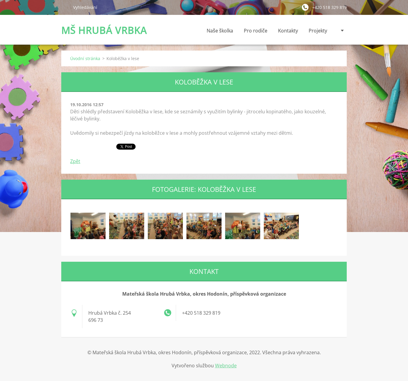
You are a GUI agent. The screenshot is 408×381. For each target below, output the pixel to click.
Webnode (226, 365)
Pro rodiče (255, 32)
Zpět (75, 161)
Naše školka (220, 32)
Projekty (318, 30)
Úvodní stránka (85, 58)
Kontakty (288, 32)
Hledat (64, 7)
